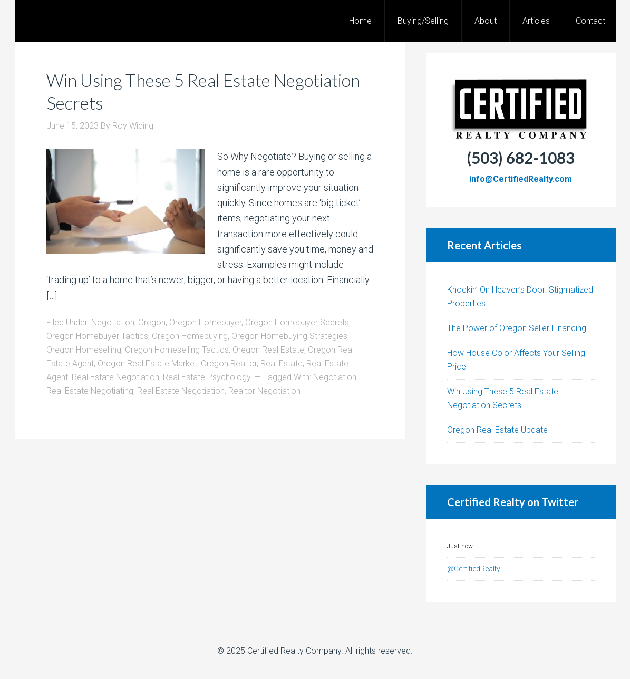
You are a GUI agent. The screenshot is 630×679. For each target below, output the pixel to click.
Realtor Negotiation (264, 391)
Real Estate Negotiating (89, 391)
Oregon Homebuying (190, 336)
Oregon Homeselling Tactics (177, 350)
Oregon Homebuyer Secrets (297, 322)
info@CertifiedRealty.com (520, 179)
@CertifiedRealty (473, 569)
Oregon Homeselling (83, 350)
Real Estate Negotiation (115, 377)
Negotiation (112, 322)
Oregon (152, 322)
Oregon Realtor (229, 363)
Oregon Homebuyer (205, 322)
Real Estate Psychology (207, 377)
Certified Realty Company (294, 651)
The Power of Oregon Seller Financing (516, 328)
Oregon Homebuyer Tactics (97, 336)
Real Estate (281, 363)
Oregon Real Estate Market (147, 363)
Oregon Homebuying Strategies (289, 336)
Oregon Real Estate (268, 350)
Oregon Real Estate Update (497, 430)
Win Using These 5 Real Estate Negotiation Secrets (170, 91)
